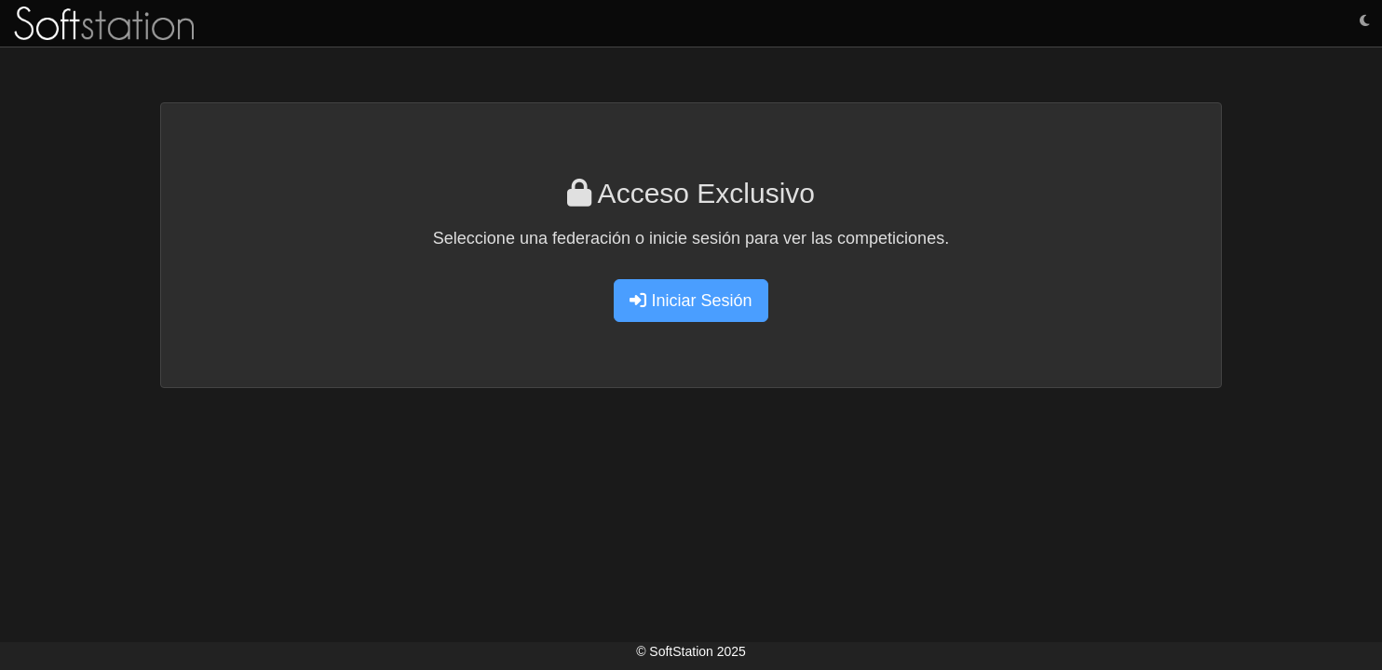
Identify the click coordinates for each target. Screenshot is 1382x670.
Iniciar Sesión (691, 300)
